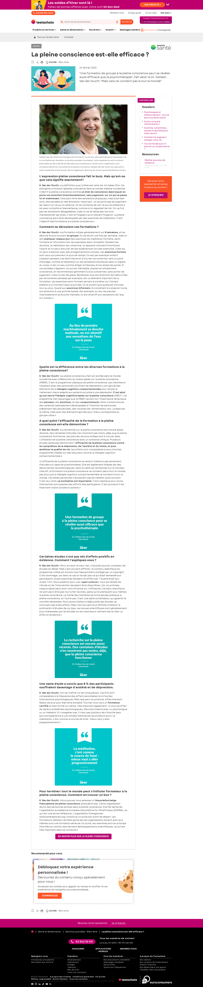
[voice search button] (117, 21)
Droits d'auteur (60, 979)
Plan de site (73, 969)
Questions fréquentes (115, 967)
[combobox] (96, 22)
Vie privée (100, 977)
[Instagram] (36, 984)
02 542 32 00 (82, 941)
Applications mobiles (103, 950)
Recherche (127, 22)
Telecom (71, 967)
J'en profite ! (152, 4)
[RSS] (50, 984)
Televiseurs (73, 962)
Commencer (50, 895)
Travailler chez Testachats (153, 969)
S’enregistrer (165, 30)
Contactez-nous (44, 12)
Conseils (68, 37)
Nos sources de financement (154, 962)
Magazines (78, 949)
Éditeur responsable (41, 979)
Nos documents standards (117, 959)
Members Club (117, 12)
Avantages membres (114, 962)
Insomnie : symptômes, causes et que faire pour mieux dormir (156, 131)
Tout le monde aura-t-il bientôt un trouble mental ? (156, 146)
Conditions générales (83, 977)
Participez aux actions (42, 962)
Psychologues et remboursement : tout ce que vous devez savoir (156, 115)
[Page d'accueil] (32, 932)
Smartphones (74, 959)
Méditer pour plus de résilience (155, 161)
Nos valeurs (145, 959)
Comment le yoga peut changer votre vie (155, 138)
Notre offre (109, 964)
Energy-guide (134, 12)
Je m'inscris (155, 195)
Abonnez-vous (128, 949)
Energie (71, 964)
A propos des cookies (60, 977)
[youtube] (47, 984)
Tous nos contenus (76, 972)
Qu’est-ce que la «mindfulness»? (152, 123)
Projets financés (148, 964)
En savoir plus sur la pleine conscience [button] (83, 836)
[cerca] (86, 21)
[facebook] (32, 984)
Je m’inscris (118, 923)
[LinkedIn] (39, 984)
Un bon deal (150, 12)
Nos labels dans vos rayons (153, 967)
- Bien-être (57, 62)
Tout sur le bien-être (46, 37)
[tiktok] (43, 984)
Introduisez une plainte (42, 959)
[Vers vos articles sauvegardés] (32, 62)
